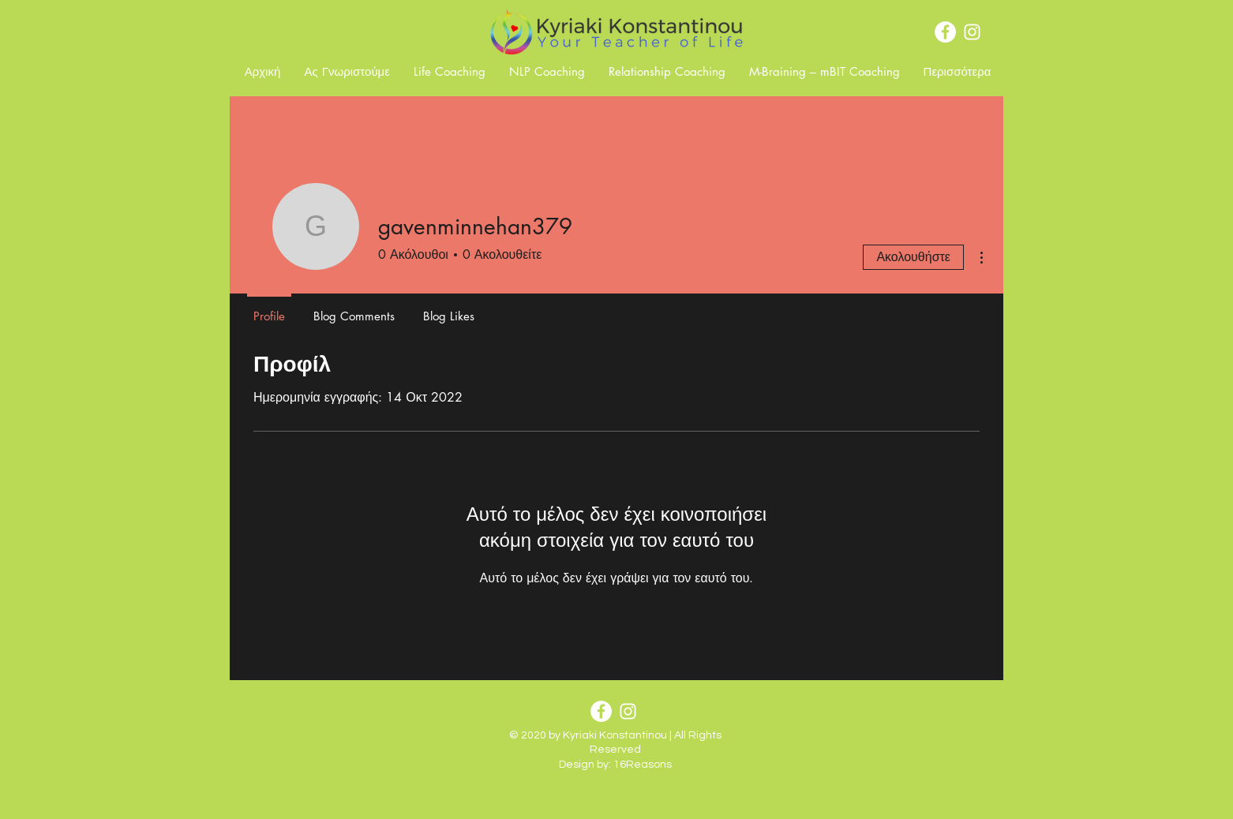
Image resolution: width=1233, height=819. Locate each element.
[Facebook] (945, 32)
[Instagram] (972, 32)
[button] (347, 72)
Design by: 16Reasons (615, 764)
